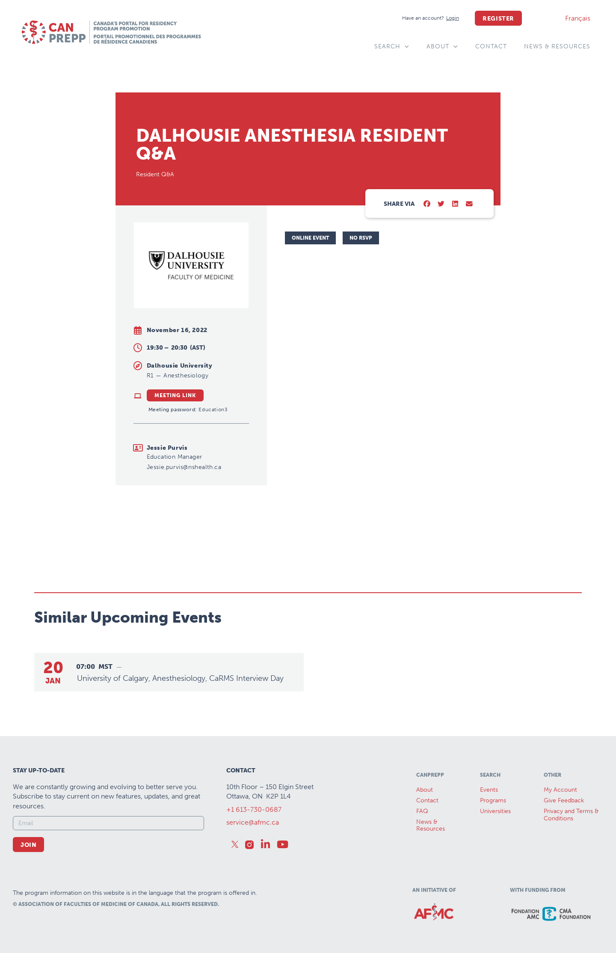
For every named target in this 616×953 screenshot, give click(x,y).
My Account (560, 789)
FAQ (422, 811)
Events (489, 789)
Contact (491, 46)
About (442, 46)
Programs (493, 800)
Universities (495, 811)
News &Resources (430, 825)
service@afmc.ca (252, 822)
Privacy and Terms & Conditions (571, 815)
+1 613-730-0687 (253, 809)
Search (391, 46)
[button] (427, 204)
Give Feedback (564, 800)
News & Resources (557, 46)
